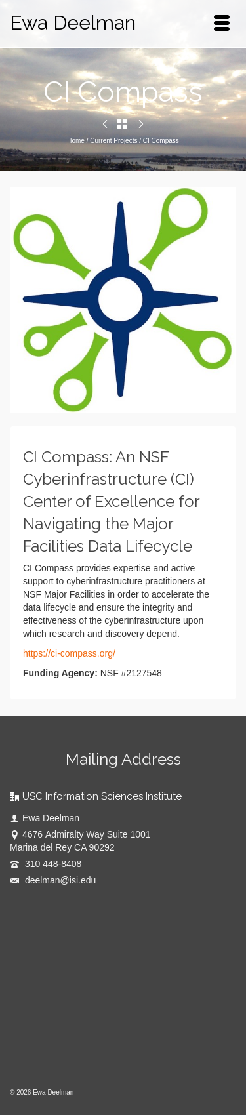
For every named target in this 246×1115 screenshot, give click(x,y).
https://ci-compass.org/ (69, 653)
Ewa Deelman (73, 22)
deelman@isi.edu (53, 880)
